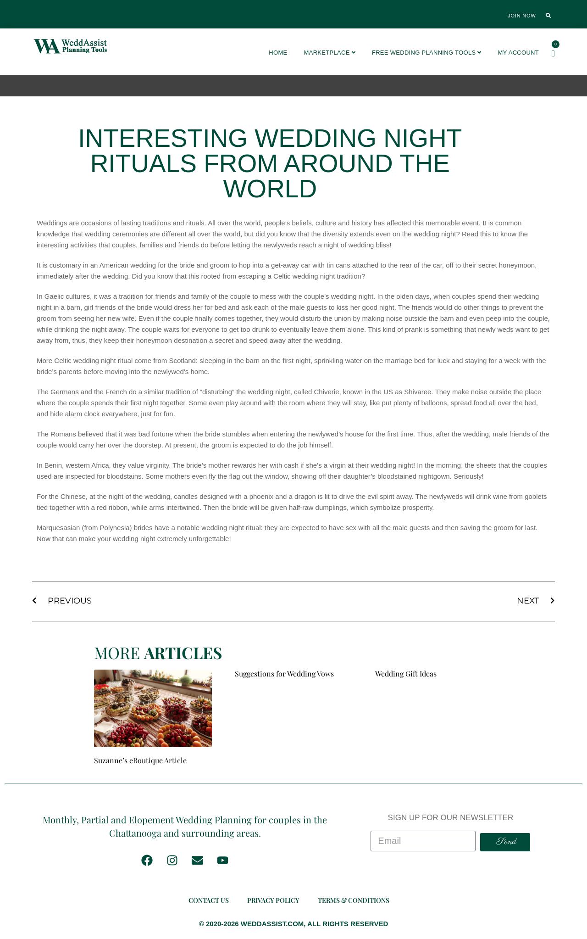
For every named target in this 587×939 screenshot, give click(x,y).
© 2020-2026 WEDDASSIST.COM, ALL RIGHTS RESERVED (293, 924)
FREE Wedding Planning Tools (427, 52)
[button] (548, 15)
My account (518, 52)
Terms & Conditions (353, 900)
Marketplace (329, 52)
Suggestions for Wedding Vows (284, 673)
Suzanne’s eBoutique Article (140, 760)
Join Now (522, 15)
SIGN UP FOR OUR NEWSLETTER (451, 817)
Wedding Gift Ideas (406, 673)
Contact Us (208, 900)
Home (278, 52)
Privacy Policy (273, 900)
